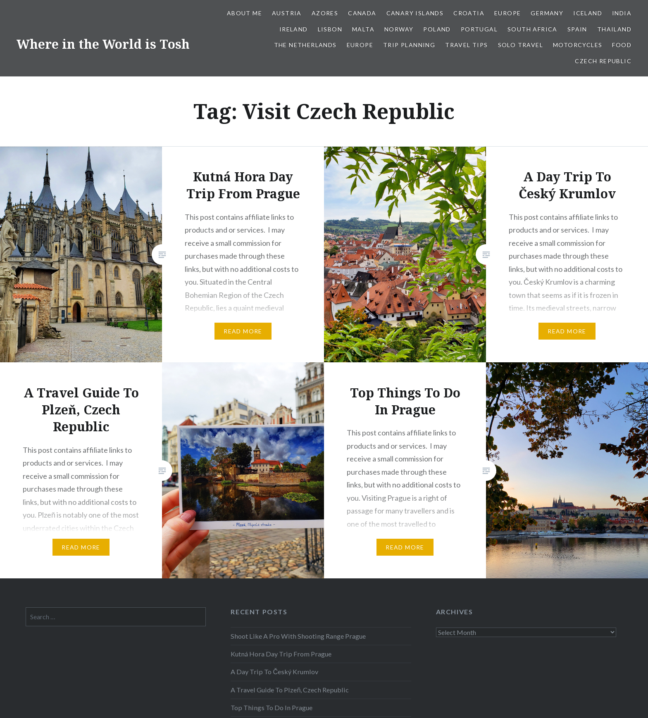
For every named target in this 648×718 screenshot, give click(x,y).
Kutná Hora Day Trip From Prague (281, 654)
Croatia (468, 13)
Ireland (293, 29)
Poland (436, 29)
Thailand (614, 29)
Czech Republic (603, 60)
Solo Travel (520, 44)
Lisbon (330, 29)
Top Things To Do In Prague (271, 707)
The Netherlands (305, 44)
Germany (547, 13)
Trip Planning (409, 44)
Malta (363, 29)
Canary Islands (415, 13)
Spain (577, 29)
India (621, 13)
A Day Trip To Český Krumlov (274, 671)
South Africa (532, 29)
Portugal (479, 29)
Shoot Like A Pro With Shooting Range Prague (298, 636)
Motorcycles (577, 44)
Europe (507, 13)
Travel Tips (466, 44)
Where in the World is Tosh (103, 44)
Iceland (587, 13)
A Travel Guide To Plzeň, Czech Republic (290, 690)
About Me (244, 13)
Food (621, 44)
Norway (398, 29)
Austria (287, 13)
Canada (362, 13)
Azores (325, 13)
